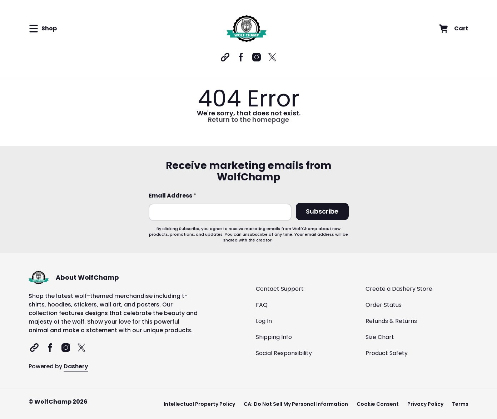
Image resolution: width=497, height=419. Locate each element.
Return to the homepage (248, 119)
